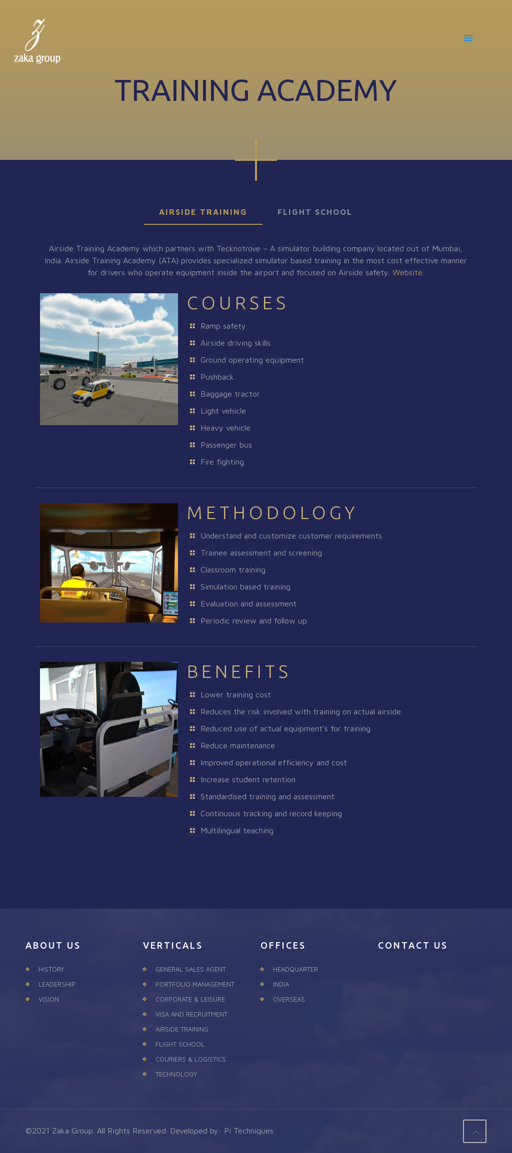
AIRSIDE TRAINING (182, 1029)
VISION (48, 999)
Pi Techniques (249, 1130)
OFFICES (283, 945)
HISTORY (51, 969)
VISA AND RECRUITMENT (192, 1014)
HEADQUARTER (295, 969)
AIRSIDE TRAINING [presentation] (203, 211)
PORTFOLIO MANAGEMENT (195, 984)
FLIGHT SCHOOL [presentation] (315, 211)
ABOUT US (53, 945)
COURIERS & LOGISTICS (191, 1059)
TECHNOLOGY (176, 1074)
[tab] (203, 212)
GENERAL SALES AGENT (191, 969)
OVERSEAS (289, 999)
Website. (408, 272)
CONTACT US (413, 945)
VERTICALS (173, 945)
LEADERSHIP (57, 984)
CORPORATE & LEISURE (190, 999)
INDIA (281, 984)
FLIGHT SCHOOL (180, 1044)
